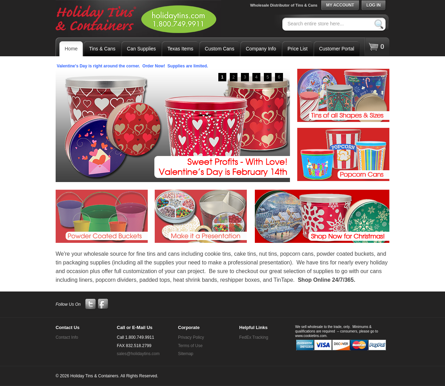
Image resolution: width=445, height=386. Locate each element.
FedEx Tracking (253, 337)
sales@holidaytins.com (138, 353)
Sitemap (185, 353)
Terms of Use (190, 345)
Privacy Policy (191, 337)
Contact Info (67, 337)
